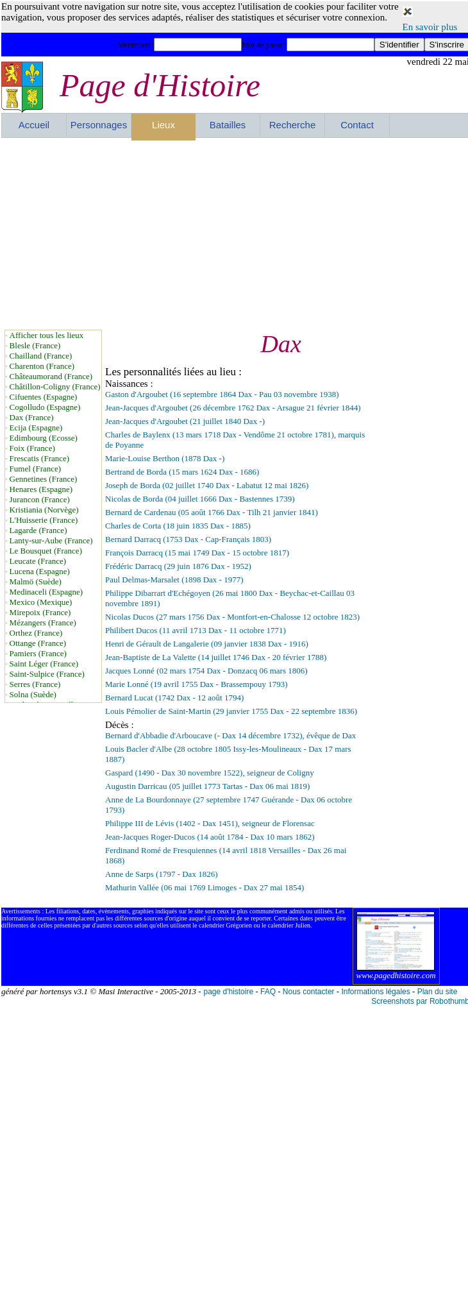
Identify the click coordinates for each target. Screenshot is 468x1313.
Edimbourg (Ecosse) (44, 438)
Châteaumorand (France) (51, 376)
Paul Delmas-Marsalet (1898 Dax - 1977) (174, 579)
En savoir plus (430, 27)
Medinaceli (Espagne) (46, 592)
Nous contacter (309, 991)
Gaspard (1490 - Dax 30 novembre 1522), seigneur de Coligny (209, 772)
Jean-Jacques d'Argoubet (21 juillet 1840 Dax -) (185, 421)
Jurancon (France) (40, 499)
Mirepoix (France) (40, 612)
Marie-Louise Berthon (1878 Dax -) (164, 458)
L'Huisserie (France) (44, 520)
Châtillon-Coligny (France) (55, 386)
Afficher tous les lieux (47, 335)
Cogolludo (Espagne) (45, 407)
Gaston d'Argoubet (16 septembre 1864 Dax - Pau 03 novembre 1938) (222, 394)
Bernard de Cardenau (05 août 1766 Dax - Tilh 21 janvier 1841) (211, 512)
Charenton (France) (42, 366)
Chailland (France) (41, 355)
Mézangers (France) (43, 622)
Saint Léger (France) (44, 663)
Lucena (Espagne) (40, 571)
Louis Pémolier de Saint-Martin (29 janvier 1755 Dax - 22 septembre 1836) (231, 711)
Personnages (99, 124)
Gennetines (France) (44, 479)
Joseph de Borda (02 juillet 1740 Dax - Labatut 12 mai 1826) (206, 485)
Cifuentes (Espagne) (44, 397)
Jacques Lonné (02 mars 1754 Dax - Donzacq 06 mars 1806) (206, 670)
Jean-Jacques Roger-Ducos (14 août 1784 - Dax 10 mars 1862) (209, 837)
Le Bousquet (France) (46, 550)
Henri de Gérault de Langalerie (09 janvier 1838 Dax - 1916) (206, 643)
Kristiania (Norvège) (44, 509)
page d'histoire (228, 991)
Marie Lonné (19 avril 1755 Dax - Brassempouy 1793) (196, 684)
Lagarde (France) (38, 530)
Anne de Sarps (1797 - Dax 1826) (161, 874)
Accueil (34, 124)
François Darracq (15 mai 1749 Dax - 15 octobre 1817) (197, 552)
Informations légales (375, 991)
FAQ (268, 991)
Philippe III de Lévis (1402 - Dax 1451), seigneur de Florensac (210, 823)
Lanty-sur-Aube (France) (51, 540)
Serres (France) (35, 684)
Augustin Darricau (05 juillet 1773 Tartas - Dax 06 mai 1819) (207, 786)
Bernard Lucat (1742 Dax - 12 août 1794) (174, 697)
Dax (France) (32, 417)
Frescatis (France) (40, 458)
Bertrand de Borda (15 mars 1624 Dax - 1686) (182, 472)
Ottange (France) (38, 643)
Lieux (163, 124)
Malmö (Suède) (36, 581)
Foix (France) (32, 448)
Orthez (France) (36, 633)
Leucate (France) (38, 561)
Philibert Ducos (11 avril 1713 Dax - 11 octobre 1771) (195, 630)
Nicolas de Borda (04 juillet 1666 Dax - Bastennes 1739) (200, 499)
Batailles (228, 124)
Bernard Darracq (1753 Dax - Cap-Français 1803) (188, 539)
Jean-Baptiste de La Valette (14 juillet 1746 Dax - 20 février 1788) (215, 657)
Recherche (292, 124)
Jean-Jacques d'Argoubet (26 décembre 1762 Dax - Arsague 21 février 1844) (232, 407)
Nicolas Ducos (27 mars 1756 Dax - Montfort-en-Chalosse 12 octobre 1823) (232, 617)
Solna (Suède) (33, 694)
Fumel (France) (36, 468)
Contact (357, 124)
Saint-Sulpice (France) (47, 674)
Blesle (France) (35, 345)
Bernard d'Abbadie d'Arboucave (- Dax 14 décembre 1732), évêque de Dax (230, 735)
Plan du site (437, 991)
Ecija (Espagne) (36, 427)
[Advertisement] (158, 233)
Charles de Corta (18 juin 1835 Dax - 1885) (178, 525)
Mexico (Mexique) (41, 602)
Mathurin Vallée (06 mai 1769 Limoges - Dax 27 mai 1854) (204, 887)
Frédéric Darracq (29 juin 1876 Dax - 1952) (178, 566)
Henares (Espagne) (41, 489)
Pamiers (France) (38, 653)
